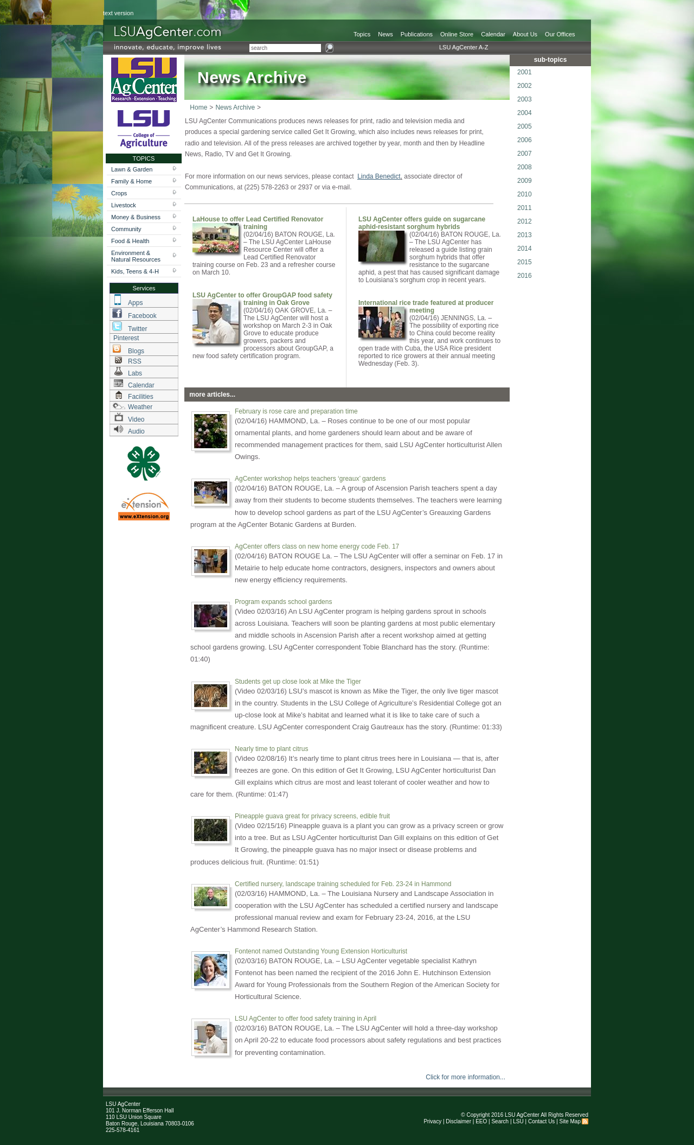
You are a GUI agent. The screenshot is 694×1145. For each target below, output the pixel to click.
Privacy (432, 1121)
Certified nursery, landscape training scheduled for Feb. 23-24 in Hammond (343, 884)
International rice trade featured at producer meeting (425, 306)
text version (118, 13)
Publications (417, 34)
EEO (481, 1121)
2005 (524, 126)
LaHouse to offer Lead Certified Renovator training (257, 223)
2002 (524, 86)
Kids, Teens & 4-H (135, 271)
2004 (524, 113)
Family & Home (131, 181)
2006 (524, 140)
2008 (524, 167)
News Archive (235, 107)
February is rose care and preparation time (296, 411)
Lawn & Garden (131, 169)
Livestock (123, 205)
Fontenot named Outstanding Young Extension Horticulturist (321, 951)
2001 (524, 72)
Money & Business (135, 217)
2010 (524, 194)
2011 (524, 208)
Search (500, 1121)
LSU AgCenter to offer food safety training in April (305, 1018)
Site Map (570, 1121)
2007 (524, 153)
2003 (524, 99)
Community (126, 229)
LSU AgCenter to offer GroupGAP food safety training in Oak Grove (262, 299)
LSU (518, 1121)
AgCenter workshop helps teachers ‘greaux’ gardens (310, 478)
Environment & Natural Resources (135, 256)
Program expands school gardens (283, 602)
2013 (524, 235)
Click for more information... (465, 1077)
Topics (362, 34)
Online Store (456, 34)
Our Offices (560, 34)
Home (198, 107)
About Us (525, 34)
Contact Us (541, 1121)
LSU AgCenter (522, 1115)
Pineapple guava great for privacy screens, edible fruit (312, 816)
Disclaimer (458, 1121)
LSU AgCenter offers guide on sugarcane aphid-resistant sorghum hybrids (421, 223)
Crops (119, 193)
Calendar (493, 34)
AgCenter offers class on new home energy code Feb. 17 (317, 546)
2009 (524, 181)
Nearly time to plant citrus (271, 749)
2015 (524, 262)
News (385, 34)
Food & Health (130, 241)
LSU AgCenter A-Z (464, 47)
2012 (524, 221)
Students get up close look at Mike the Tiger (298, 681)
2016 (524, 275)
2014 (524, 248)
